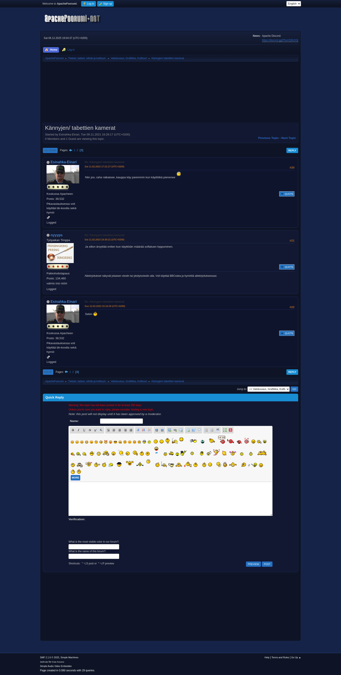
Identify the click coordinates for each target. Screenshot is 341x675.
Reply (292, 150)
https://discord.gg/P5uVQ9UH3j (280, 40)
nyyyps (56, 235)
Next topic (288, 138)
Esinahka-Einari (63, 162)
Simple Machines (69, 657)
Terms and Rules (280, 657)
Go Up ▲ (296, 657)
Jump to (241, 388)
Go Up (48, 372)
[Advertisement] (170, 93)
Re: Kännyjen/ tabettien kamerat (104, 162)
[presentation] (102, 530)
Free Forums (58, 662)
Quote (286, 194)
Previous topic (268, 138)
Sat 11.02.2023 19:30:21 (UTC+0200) (104, 239)
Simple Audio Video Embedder (56, 666)
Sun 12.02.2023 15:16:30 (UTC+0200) (105, 306)
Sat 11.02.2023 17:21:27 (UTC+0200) (104, 166)
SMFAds (44, 662)
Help (267, 657)
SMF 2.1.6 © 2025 (49, 657)
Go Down (50, 150)
